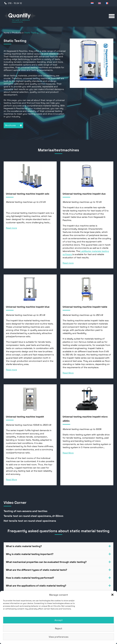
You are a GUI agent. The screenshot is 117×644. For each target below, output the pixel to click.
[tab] (58, 546)
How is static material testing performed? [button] (58, 577)
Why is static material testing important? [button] (58, 554)
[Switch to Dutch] (93, 3)
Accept (59, 620)
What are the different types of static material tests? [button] (58, 569)
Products (16, 32)
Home (6, 32)
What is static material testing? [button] (58, 546)
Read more (11, 228)
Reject (58, 628)
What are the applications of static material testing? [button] (58, 585)
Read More (68, 372)
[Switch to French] (107, 3)
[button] (112, 594)
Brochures (13, 125)
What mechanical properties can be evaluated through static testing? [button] (58, 562)
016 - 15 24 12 (15, 3)
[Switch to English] (100, 3)
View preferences (58, 636)
